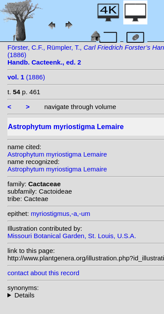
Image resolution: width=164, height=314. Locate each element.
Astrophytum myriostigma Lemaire (57, 154)
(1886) (26, 77)
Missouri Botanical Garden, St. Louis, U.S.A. (71, 235)
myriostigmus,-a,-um (60, 213)
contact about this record (43, 272)
